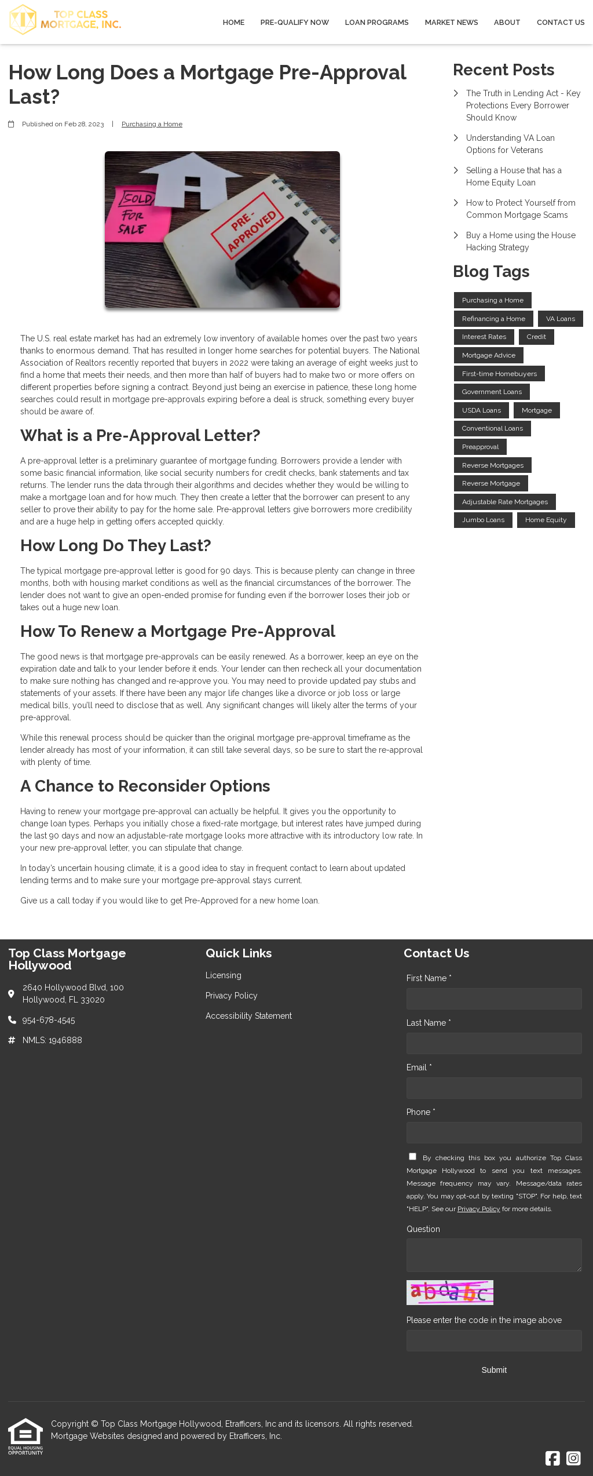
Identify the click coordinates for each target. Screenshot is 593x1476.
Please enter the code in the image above (484, 1320)
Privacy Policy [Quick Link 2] (232, 995)
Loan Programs (377, 22)
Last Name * (429, 1022)
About (507, 22)
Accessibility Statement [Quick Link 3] (249, 1016)
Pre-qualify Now (295, 22)
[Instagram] (573, 1459)
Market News (451, 22)
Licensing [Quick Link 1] (223, 975)
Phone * (421, 1112)
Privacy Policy (478, 1209)
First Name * (429, 978)
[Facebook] (553, 1459)
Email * (419, 1067)
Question (423, 1229)
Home (233, 22)
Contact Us (561, 22)
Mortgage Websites (89, 1436)
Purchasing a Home (152, 124)
